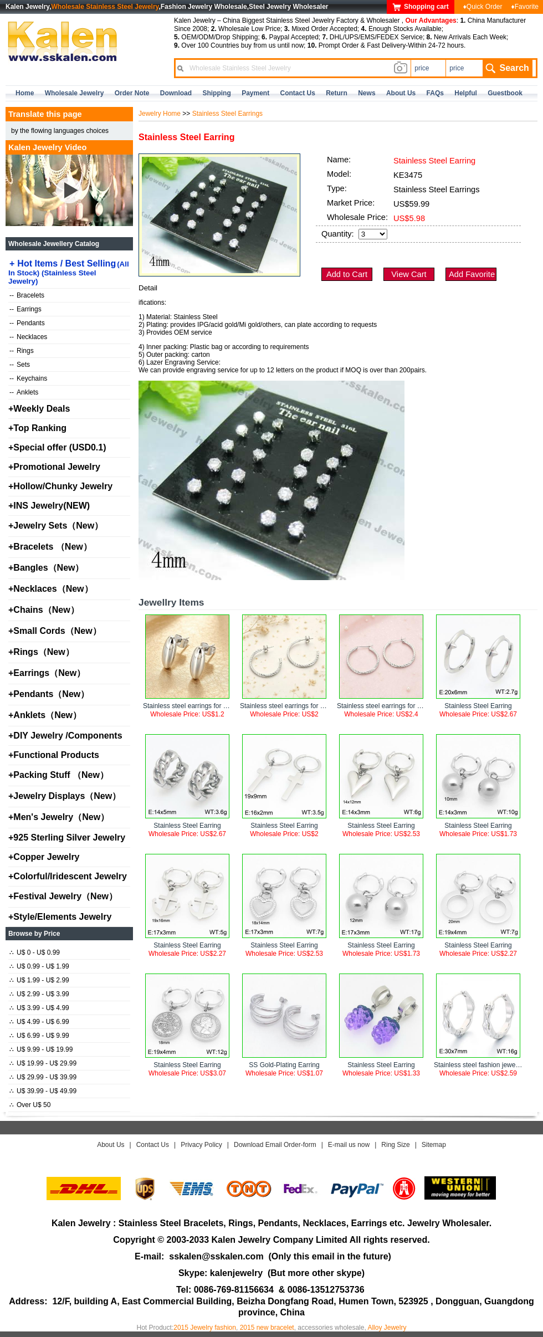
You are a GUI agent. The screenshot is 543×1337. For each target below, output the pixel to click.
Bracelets (26, 295)
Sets (19, 364)
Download (176, 93)
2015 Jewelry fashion (204, 1327)
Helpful (465, 93)
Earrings (25, 309)
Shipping (216, 93)
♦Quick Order (483, 7)
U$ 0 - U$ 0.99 (34, 952)
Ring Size (395, 1145)
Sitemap (434, 1145)
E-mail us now (349, 1145)
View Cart (408, 274)
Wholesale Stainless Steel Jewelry (105, 7)
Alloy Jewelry (386, 1327)
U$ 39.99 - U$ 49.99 (42, 1091)
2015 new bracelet (267, 1327)
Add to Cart (346, 274)
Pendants (27, 323)
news (366, 93)
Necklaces (28, 337)
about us (401, 93)
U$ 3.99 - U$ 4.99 (39, 1008)
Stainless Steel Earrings (227, 113)
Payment (255, 93)
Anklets (23, 392)
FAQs (435, 93)
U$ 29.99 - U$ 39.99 (42, 1077)
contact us (297, 93)
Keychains (28, 378)
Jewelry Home (160, 113)
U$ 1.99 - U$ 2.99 (39, 980)
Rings (21, 351)
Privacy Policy (201, 1145)
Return (336, 93)
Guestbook (505, 93)
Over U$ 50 (29, 1105)
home (25, 93)
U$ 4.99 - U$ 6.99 (39, 1022)
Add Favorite (472, 274)
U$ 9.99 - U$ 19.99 (41, 1049)
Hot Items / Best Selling (68, 272)
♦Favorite (525, 7)
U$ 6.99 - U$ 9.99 (39, 1035)
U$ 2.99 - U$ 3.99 (39, 994)
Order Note (132, 93)
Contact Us (152, 1145)
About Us (110, 1145)
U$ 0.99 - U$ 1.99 (39, 966)
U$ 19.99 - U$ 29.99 (42, 1063)
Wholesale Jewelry (74, 93)
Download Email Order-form (275, 1145)
